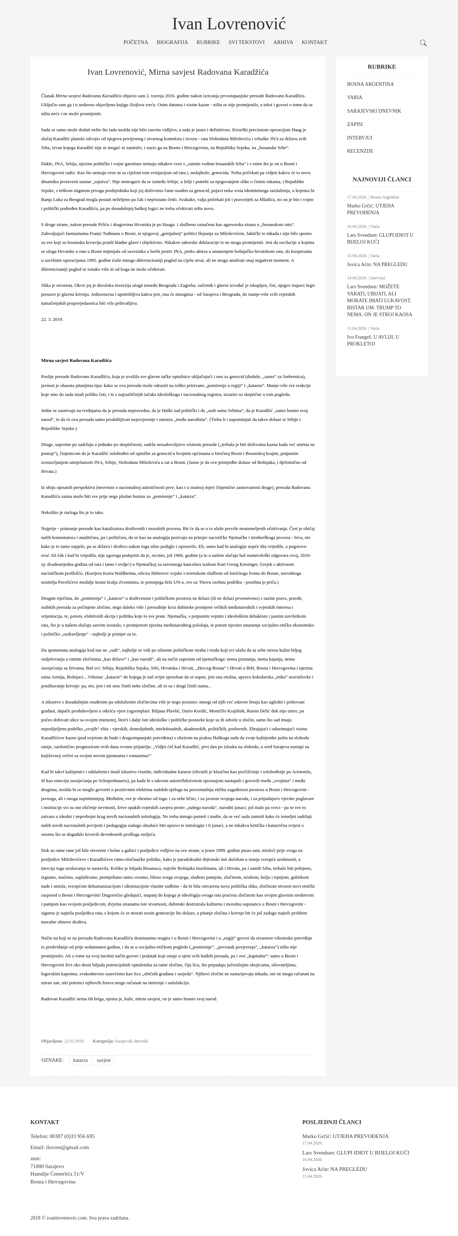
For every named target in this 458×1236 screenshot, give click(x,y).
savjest (104, 1060)
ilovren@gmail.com (67, 1147)
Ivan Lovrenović (229, 23)
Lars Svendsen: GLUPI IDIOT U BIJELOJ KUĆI (355, 1153)
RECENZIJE (360, 151)
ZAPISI (355, 124)
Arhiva (283, 42)
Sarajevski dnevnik (131, 1041)
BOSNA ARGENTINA (370, 84)
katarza (80, 1060)
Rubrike (208, 42)
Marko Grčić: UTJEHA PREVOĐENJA (345, 1136)
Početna (135, 42)
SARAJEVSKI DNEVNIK (374, 111)
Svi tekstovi (247, 42)
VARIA (354, 97)
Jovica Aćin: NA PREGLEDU (377, 264)
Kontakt (314, 42)
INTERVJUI (359, 138)
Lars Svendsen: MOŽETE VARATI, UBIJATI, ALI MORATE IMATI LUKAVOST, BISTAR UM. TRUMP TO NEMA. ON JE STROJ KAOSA (379, 300)
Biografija (172, 42)
